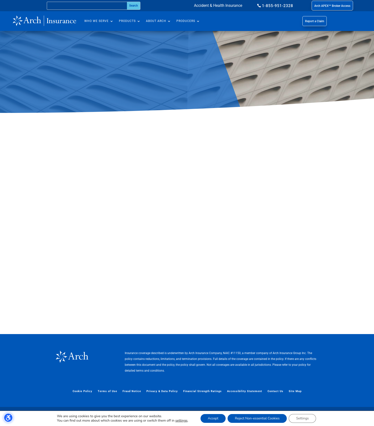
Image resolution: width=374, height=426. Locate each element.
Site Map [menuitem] (295, 391)
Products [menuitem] (127, 21)
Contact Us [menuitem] (275, 391)
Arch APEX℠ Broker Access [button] (332, 6)
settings (181, 420)
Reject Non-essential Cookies (257, 418)
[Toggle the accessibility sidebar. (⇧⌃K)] (8, 417)
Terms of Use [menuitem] (107, 391)
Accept (213, 418)
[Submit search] (133, 6)
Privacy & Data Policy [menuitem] (162, 391)
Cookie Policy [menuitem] (82, 391)
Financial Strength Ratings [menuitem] (202, 391)
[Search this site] (87, 6)
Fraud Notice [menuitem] (132, 391)
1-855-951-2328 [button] (277, 5)
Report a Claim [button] (314, 21)
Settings (302, 418)
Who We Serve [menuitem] (96, 21)
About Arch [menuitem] (156, 21)
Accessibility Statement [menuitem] (244, 391)
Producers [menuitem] (185, 21)
